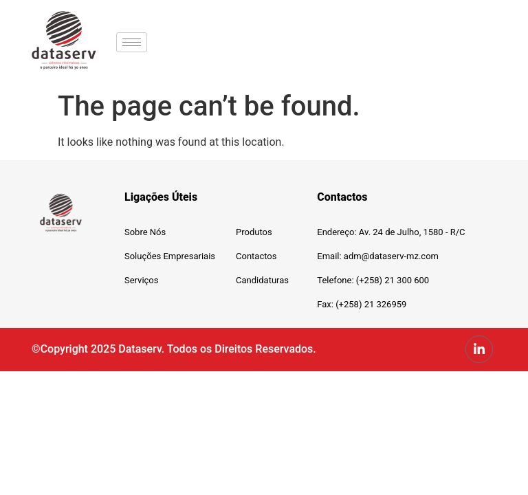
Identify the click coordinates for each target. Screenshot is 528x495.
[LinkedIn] (479, 349)
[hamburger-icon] (131, 42)
